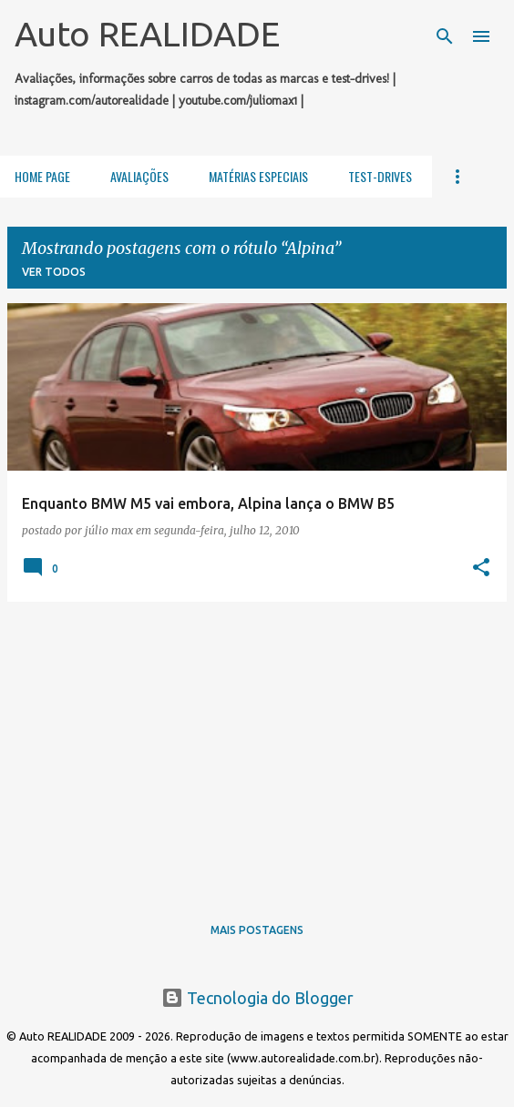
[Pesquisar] (445, 36)
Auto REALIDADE (147, 34)
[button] (481, 568)
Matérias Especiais (258, 176)
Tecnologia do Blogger (257, 998)
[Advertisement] (257, 743)
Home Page (42, 176)
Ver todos (54, 272)
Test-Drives (380, 176)
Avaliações (139, 176)
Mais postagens (257, 930)
